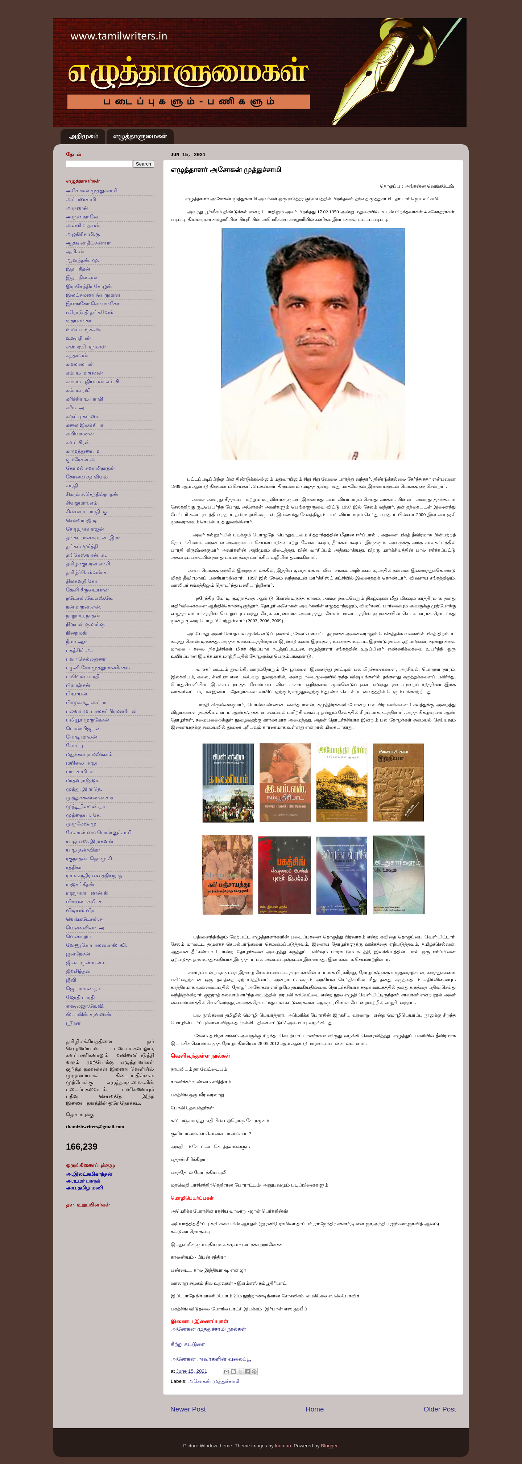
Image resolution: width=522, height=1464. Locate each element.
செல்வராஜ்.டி (81, 520)
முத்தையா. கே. (83, 815)
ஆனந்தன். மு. (82, 260)
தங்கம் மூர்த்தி (82, 546)
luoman (283, 1445)
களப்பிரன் (78, 442)
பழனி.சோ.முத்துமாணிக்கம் (98, 667)
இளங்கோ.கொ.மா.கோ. (93, 303)
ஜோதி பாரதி (80, 997)
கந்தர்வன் (77, 355)
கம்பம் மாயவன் (84, 373)
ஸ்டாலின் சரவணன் (88, 1014)
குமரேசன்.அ (81, 459)
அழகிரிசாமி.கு (83, 234)
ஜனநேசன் (78, 954)
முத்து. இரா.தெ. (84, 789)
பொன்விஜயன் (83, 728)
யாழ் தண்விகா (83, 850)
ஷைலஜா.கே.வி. (85, 1006)
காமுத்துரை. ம (82, 451)
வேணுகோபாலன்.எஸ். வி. (96, 945)
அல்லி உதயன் (83, 225)
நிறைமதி (76, 633)
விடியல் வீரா (81, 910)
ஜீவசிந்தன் (78, 971)
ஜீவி (71, 980)
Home (315, 1409)
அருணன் (77, 208)
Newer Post (188, 1409)
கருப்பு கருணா (83, 416)
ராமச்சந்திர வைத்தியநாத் (94, 875)
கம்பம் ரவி (78, 390)
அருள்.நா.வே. (82, 216)
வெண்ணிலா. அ (85, 927)
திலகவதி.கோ (81, 581)
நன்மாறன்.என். (84, 607)
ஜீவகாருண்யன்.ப (86, 962)
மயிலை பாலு (81, 763)
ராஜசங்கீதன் (80, 884)
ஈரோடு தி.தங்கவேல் (89, 312)
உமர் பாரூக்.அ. (83, 329)
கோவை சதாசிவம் (87, 477)
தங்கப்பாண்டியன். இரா (93, 537)
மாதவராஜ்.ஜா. (83, 780)
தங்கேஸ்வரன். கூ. (86, 555)
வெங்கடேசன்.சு (84, 919)
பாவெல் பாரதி (82, 676)
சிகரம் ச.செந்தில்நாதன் (92, 494)
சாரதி (72, 485)
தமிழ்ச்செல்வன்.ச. (87, 572)
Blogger (329, 1445)
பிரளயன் (76, 694)
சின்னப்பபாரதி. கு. (87, 511)
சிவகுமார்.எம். (82, 503)
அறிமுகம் (83, 136)
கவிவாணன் (80, 433)
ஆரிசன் (75, 251)
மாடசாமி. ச (79, 771)
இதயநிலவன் (81, 277)
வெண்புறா (78, 936)
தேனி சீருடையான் (87, 590)
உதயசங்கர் (78, 320)
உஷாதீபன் (78, 338)
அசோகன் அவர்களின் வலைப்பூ (211, 1359)
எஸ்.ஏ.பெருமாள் (86, 347)
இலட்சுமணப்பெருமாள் (93, 295)
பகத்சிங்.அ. (79, 650)
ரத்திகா (74, 867)
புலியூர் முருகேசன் (87, 720)
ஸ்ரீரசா (73, 1023)
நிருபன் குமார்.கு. (85, 624)
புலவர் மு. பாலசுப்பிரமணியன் (101, 711)
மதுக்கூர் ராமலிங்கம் (89, 754)
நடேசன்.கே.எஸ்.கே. (89, 598)
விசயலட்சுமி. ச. (84, 901)
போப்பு (74, 745)
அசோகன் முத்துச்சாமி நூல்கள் (208, 1329)
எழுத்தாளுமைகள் (140, 136)
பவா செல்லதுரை (85, 659)
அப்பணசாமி (81, 199)
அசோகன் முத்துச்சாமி (213, 1381)
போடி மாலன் (81, 737)
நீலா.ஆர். (77, 641)
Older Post (440, 1409)
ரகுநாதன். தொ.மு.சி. (89, 858)
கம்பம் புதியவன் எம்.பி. (93, 381)
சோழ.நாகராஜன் (85, 529)
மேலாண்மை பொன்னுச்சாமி (99, 832)
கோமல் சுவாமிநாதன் (90, 468)
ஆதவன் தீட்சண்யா (88, 243)
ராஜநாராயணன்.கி (87, 893)
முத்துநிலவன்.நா (85, 806)
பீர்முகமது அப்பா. (87, 702)
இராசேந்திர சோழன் (89, 286)
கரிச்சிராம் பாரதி (84, 399)
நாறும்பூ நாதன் (83, 615)
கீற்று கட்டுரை (188, 1344)
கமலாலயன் (80, 364)
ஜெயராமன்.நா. (84, 988)
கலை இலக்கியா (84, 425)
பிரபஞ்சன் (78, 685)
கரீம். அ (75, 407)
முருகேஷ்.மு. (82, 824)
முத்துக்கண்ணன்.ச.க (89, 797)
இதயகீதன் (78, 269)
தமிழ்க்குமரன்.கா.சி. (88, 563)
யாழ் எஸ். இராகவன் (89, 841)
